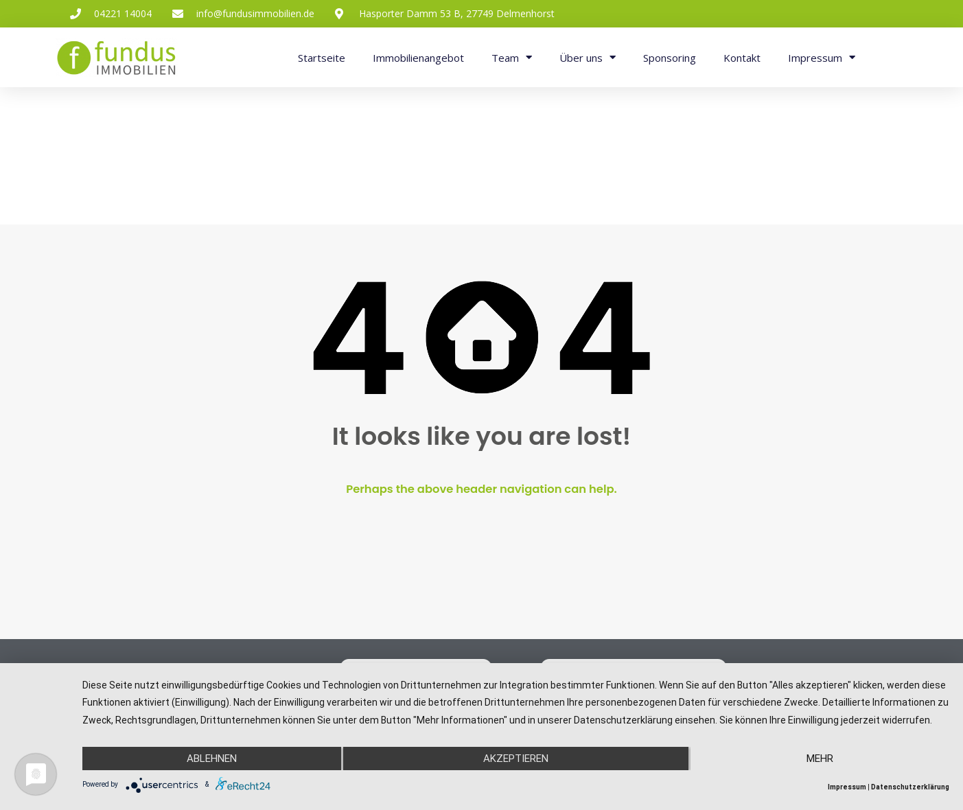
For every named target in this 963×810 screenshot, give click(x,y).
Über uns (587, 57)
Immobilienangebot (418, 58)
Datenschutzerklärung (910, 787)
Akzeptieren (515, 758)
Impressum (821, 57)
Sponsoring (669, 58)
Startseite (321, 58)
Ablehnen (212, 758)
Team (511, 57)
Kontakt (742, 58)
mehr (820, 758)
